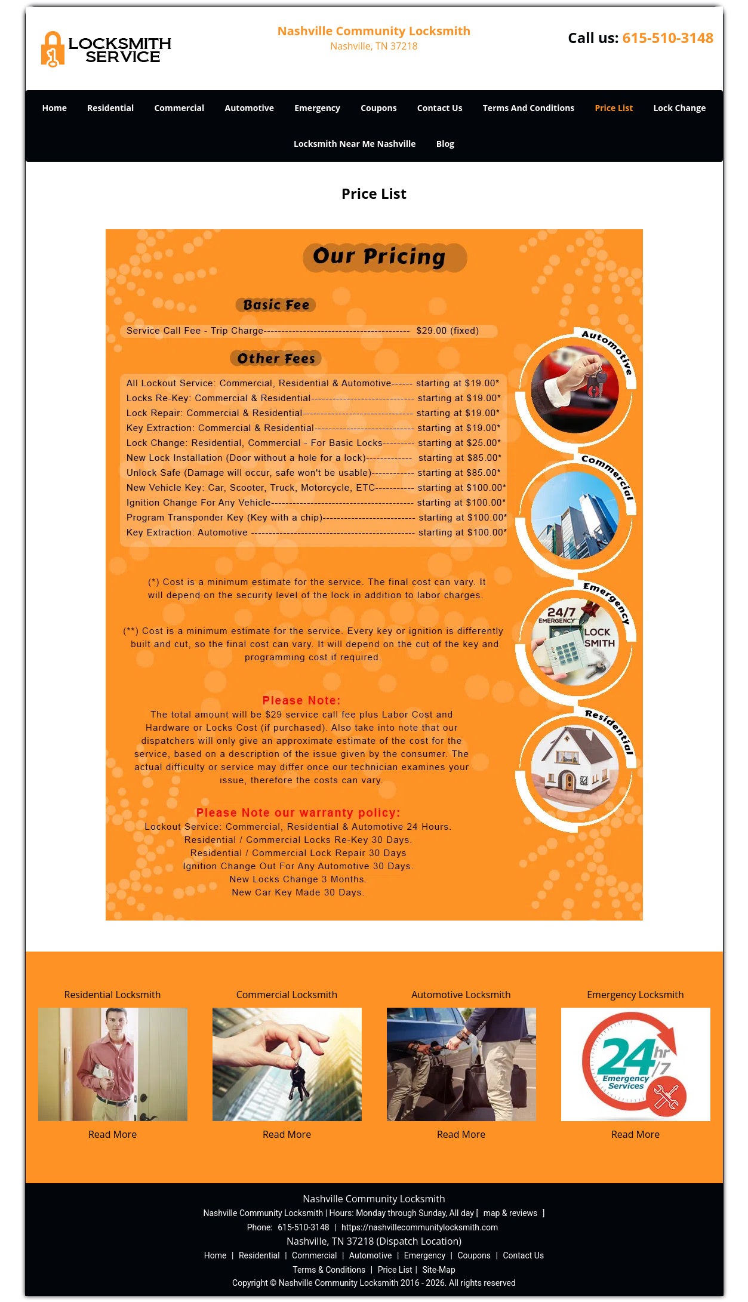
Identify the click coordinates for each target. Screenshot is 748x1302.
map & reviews (512, 1213)
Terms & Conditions (329, 1270)
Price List (614, 107)
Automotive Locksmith (461, 994)
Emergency (317, 107)
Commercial (179, 107)
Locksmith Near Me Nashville (355, 143)
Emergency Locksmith (635, 994)
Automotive (250, 107)
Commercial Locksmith (287, 994)
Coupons (378, 107)
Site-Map (439, 1270)
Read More (112, 1134)
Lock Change (679, 107)
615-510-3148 (668, 37)
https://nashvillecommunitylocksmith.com (419, 1227)
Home (54, 107)
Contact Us (440, 107)
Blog (445, 143)
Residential (110, 107)
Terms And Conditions (529, 107)
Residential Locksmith (112, 994)
